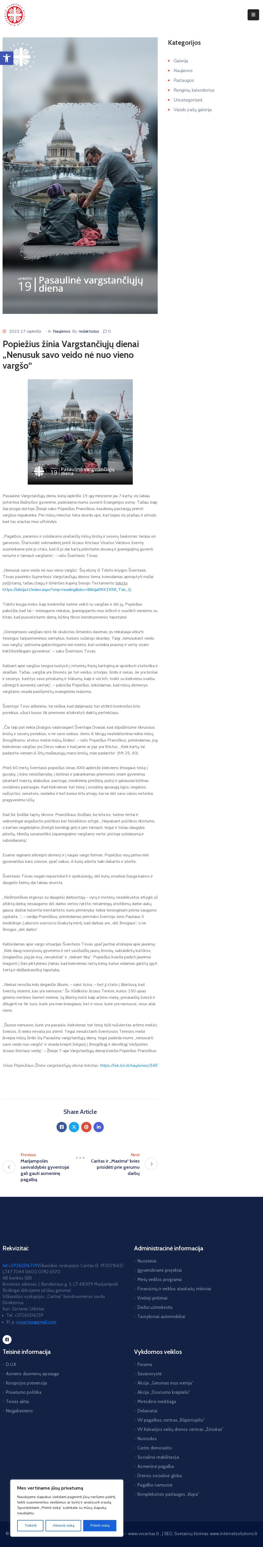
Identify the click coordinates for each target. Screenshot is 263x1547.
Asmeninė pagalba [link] (155, 1466)
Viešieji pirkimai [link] (152, 1298)
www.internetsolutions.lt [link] (233, 1533)
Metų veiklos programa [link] (159, 1279)
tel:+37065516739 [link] (20, 1265)
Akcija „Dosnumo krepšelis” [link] (163, 1392)
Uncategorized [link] (188, 100)
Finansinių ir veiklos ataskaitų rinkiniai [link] (174, 1288)
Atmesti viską (63, 1525)
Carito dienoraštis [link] (154, 1447)
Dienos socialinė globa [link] (159, 1475)
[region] (66, 1508)
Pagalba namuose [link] (154, 1485)
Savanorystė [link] (149, 1373)
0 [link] (109, 331)
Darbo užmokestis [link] (155, 1307)
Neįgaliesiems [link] (19, 1410)
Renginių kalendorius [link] (194, 90)
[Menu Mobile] (253, 14)
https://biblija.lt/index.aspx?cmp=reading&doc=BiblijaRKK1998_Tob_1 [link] (66, 589)
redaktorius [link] (89, 331)
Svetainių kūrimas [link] (191, 1533)
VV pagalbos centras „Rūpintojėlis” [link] (171, 1420)
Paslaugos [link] (184, 80)
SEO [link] (168, 1533)
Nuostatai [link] (146, 1261)
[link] (6, 58)
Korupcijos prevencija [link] (26, 1383)
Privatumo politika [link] (23, 1392)
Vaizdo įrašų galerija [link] (193, 110)
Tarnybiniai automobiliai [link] (161, 1316)
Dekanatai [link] (147, 1410)
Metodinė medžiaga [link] (156, 1401)
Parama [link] (144, 1364)
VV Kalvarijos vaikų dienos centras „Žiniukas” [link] (180, 1429)
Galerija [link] (181, 61)
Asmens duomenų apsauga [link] (32, 1373)
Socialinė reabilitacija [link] (158, 1457)
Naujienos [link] (61, 331)
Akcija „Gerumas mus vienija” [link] (165, 1383)
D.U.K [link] (11, 1364)
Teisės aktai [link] (17, 1401)
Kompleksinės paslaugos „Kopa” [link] (168, 1494)
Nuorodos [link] (147, 1438)
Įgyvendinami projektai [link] (159, 1270)
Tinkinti (30, 1525)
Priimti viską (99, 1525)
